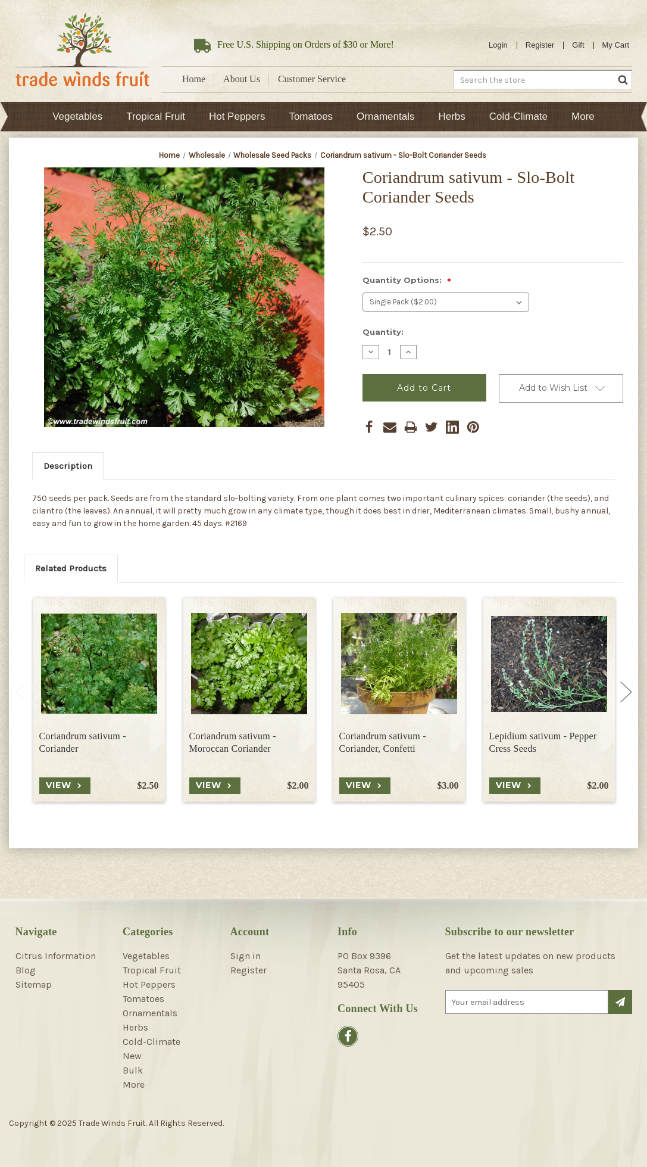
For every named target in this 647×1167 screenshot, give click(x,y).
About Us (241, 79)
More (583, 116)
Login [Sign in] (498, 45)
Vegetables (77, 116)
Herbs (451, 116)
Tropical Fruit (155, 116)
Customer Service (312, 79)
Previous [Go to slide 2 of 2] (21, 691)
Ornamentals (385, 116)
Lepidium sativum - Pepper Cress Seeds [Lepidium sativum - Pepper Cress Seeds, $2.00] (543, 742)
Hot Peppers (237, 116)
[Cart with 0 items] (616, 45)
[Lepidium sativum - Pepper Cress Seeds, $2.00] (549, 664)
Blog (25, 970)
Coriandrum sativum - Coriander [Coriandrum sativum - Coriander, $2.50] (82, 742)
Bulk (133, 1070)
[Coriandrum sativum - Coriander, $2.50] (99, 664)
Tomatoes (311, 116)
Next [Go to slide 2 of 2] (626, 691)
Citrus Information (55, 955)
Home (193, 79)
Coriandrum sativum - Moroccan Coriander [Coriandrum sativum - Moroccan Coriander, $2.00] (232, 742)
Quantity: (383, 332)
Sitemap (33, 984)
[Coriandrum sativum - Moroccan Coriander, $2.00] (249, 664)
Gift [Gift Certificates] (578, 45)
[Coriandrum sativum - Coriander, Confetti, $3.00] (399, 664)
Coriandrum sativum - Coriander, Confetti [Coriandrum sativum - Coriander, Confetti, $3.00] (382, 742)
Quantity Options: (406, 281)
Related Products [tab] (71, 568)
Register (540, 45)
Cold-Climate (518, 116)
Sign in (245, 955)
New (132, 1056)
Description (67, 465)
